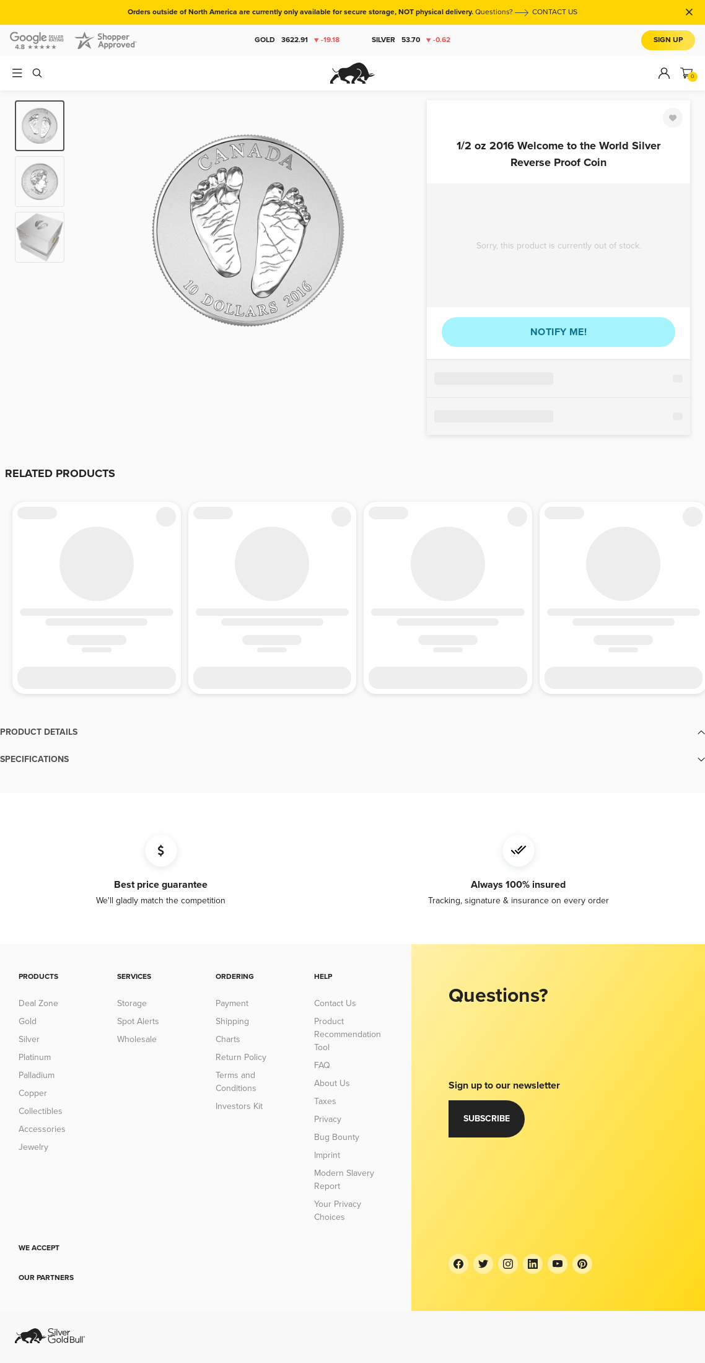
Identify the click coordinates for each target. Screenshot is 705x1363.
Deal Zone (38, 1003)
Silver (411, 40)
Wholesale (137, 1039)
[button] (352, 732)
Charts (228, 1039)
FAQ (322, 1065)
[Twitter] (483, 1264)
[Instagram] (508, 1264)
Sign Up (668, 40)
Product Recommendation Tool (347, 1034)
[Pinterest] (582, 1264)
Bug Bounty (336, 1137)
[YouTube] (557, 1264)
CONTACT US (554, 12)
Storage (132, 1003)
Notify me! (558, 332)
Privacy (327, 1119)
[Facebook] (458, 1264)
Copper (33, 1093)
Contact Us (335, 1003)
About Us (332, 1083)
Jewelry (33, 1147)
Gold (297, 40)
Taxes (325, 1101)
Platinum (35, 1057)
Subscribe (486, 1118)
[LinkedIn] (533, 1264)
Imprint (327, 1155)
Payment (232, 1003)
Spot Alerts (138, 1021)
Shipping (232, 1021)
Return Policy (241, 1057)
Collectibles (41, 1111)
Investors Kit (239, 1106)
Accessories (42, 1129)
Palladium (37, 1075)
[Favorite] (673, 118)
